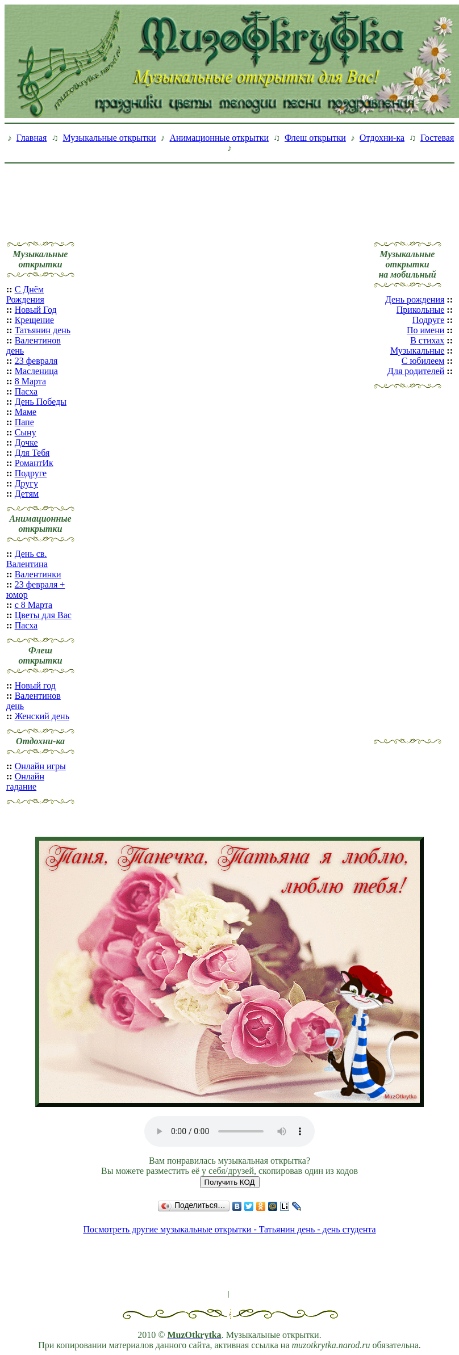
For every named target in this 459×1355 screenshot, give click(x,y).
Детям (27, 493)
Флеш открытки (315, 137)
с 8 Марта (34, 605)
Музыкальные (417, 350)
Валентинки (38, 574)
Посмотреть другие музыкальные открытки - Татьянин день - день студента (229, 1229)
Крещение (34, 320)
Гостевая (437, 137)
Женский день (42, 716)
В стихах (427, 340)
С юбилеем (423, 361)
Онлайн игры (40, 766)
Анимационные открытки (219, 137)
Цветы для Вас (43, 615)
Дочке (26, 442)
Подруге (31, 473)
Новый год (35, 685)
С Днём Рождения (25, 294)
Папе (24, 422)
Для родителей (415, 371)
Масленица (36, 371)
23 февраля (36, 361)
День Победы (40, 401)
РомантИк (34, 463)
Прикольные (421, 309)
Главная (31, 137)
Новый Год (36, 309)
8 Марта (30, 381)
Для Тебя (32, 453)
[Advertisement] (229, 193)
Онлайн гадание (25, 781)
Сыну (25, 432)
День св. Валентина (27, 559)
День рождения (414, 299)
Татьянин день (43, 330)
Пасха (26, 391)
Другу (26, 483)
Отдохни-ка (382, 137)
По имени (425, 330)
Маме (26, 412)
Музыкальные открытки (109, 137)
